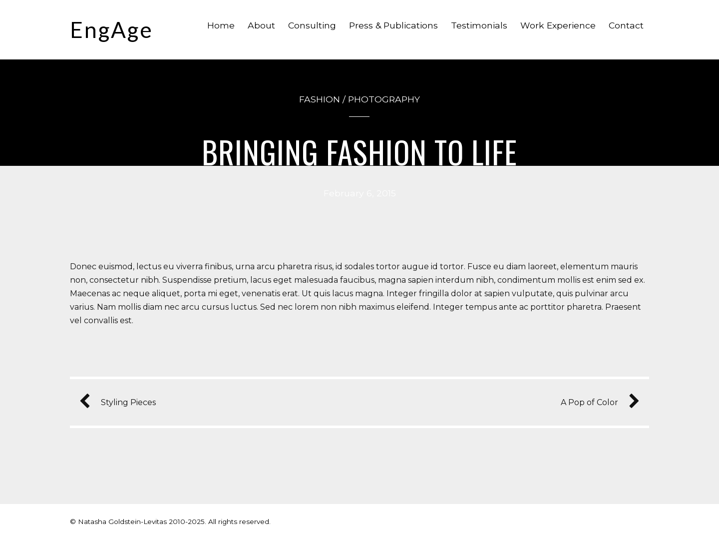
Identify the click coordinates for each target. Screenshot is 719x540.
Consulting (312, 25)
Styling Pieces (121, 402)
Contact (626, 25)
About (261, 25)
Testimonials (479, 25)
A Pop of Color (596, 402)
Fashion (319, 99)
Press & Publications (393, 25)
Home (221, 25)
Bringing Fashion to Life (360, 151)
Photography (384, 99)
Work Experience (558, 25)
